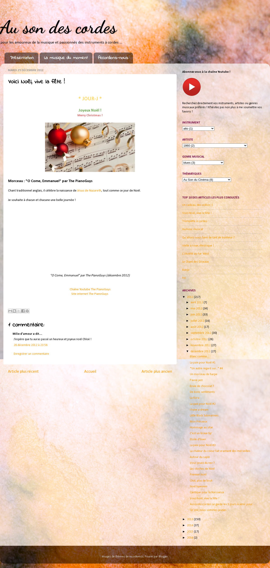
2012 (190, 297)
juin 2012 (197, 314)
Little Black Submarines (204, 415)
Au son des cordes (58, 27)
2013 (190, 519)
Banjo (185, 270)
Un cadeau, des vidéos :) (197, 205)
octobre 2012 (199, 339)
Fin (184, 278)
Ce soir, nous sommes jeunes (208, 510)
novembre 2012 (201, 345)
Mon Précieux (198, 421)
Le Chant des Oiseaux (195, 261)
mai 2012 (197, 308)
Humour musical (192, 229)
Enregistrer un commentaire (31, 353)
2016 (190, 537)
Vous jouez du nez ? (202, 463)
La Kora (194, 397)
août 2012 (197, 327)
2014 (190, 525)
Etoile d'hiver (198, 439)
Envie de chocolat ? (202, 386)
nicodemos (136, 556)
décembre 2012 (201, 351)
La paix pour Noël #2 (203, 404)
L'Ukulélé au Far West (195, 253)
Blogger (163, 556)
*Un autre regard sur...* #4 (206, 368)
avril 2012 (197, 302)
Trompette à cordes (194, 221)
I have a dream (199, 409)
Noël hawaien (198, 486)
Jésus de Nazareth (89, 190)
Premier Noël (198, 474)
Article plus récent (23, 372)
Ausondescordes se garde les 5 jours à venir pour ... (222, 504)
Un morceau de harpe (203, 374)
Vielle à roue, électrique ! (198, 245)
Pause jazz (196, 380)
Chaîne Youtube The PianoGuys (90, 289)
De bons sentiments (202, 392)
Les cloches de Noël (202, 468)
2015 (190, 531)
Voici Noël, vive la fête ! (197, 213)
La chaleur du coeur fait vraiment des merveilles (220, 451)
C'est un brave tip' (201, 433)
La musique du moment (66, 58)
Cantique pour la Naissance (207, 492)
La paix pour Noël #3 (203, 445)
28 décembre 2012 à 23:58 (30, 345)
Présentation (22, 58)
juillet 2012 (198, 320)
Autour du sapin (200, 457)
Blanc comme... (199, 356)
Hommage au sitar (201, 427)
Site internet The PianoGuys (90, 294)
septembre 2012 (201, 333)
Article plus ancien (157, 372)
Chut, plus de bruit (201, 480)
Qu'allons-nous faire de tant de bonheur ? (208, 237)
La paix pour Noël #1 (203, 362)
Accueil (90, 372)
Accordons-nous (113, 58)
